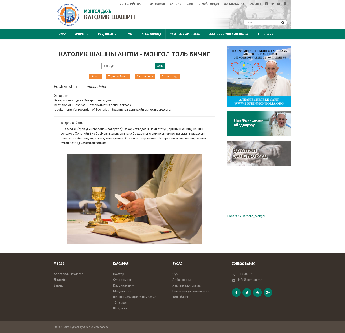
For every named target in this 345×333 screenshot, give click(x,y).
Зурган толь (145, 76)
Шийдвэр (120, 308)
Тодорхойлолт (118, 76)
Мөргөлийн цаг (130, 4)
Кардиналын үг (124, 285)
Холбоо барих (234, 4)
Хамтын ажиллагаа (185, 34)
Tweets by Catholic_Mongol (246, 216)
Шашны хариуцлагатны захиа (134, 297)
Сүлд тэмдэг (122, 279)
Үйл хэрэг (120, 302)
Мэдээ (82, 34)
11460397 (245, 274)
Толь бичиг (266, 34)
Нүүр (62, 34)
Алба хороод (151, 34)
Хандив (175, 4)
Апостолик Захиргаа (68, 274)
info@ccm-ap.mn (250, 279)
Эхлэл (95, 76)
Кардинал (107, 34)
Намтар (118, 274)
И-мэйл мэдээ (209, 4)
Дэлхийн (60, 279)
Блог (190, 4)
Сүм (129, 34)
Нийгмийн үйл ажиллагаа (229, 34)
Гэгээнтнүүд (170, 76)
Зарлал (59, 285)
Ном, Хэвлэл (156, 4)
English (255, 4)
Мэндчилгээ (122, 291)
